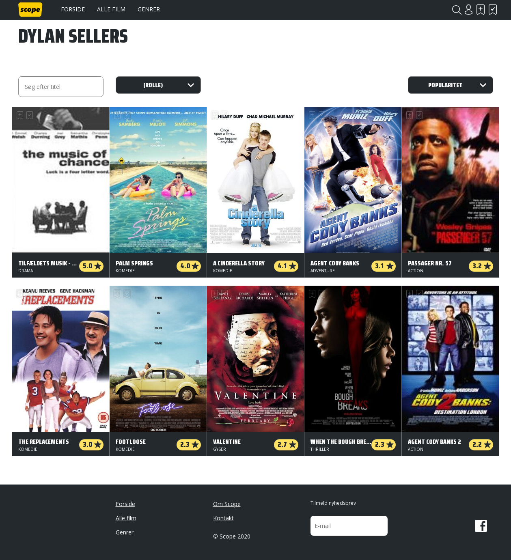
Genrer (149, 9)
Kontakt (223, 518)
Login (469, 9)
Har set (493, 9)
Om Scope (227, 504)
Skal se (481, 9)
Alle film (111, 9)
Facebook (481, 526)
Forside (73, 9)
